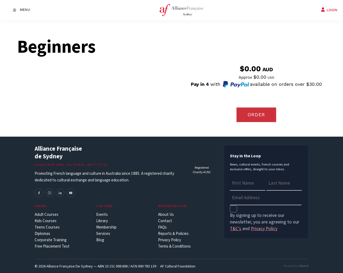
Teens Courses (47, 227)
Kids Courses (46, 220)
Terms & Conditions (174, 246)
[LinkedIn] (60, 193)
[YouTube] (70, 193)
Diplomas (42, 233)
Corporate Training (51, 240)
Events (102, 214)
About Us (166, 214)
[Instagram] (49, 193)
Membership (106, 227)
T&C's (235, 229)
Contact (165, 220)
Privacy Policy (169, 240)
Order (256, 114)
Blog (100, 240)
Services (103, 233)
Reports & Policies (173, 233)
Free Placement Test (52, 246)
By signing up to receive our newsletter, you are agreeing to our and (264, 222)
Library (102, 220)
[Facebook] (39, 193)
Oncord (303, 266)
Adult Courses (46, 214)
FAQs (162, 227)
